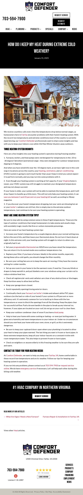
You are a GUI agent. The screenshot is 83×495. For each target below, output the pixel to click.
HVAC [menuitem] (8, 29)
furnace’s (30, 293)
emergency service (28, 368)
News (69, 482)
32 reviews (45, 473)
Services (69, 465)
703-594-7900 (13, 19)
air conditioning (67, 171)
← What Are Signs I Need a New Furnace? (21, 417)
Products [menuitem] (34, 29)
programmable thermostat (24, 247)
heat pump (59, 312)
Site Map (48, 492)
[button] (11, 29)
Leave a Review (43, 477)
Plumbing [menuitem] (20, 29)
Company (69, 471)
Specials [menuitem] (49, 29)
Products (69, 468)
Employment (69, 478)
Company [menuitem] (62, 29)
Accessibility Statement (61, 492)
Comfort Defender (27, 141)
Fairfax (24, 135)
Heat (16, 430)
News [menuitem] (74, 29)
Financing (69, 475)
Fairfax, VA (53, 355)
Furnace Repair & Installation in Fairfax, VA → (61, 418)
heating (42, 171)
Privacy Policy (39, 492)
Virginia (66, 181)
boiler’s (13, 207)
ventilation (51, 171)
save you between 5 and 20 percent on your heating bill (27, 197)
